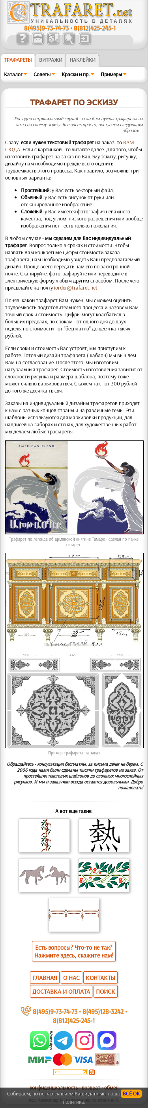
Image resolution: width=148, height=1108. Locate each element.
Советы (42, 74)
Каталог (13, 74)
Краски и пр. (76, 74)
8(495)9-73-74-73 (46, 28)
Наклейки (82, 59)
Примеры (111, 74)
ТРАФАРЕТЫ (18, 59)
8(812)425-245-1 (95, 28)
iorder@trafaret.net (75, 287)
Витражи (50, 59)
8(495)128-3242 (103, 1011)
